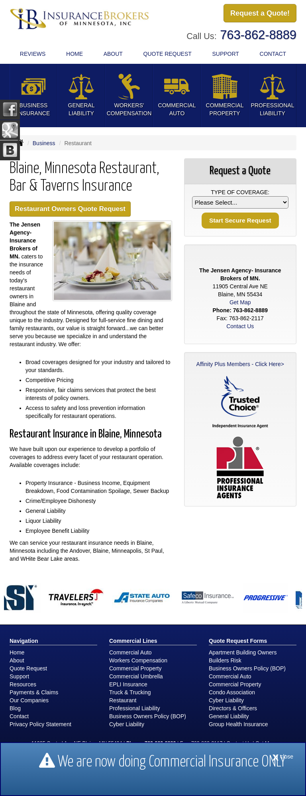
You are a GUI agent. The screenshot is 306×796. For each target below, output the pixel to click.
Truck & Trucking (130, 692)
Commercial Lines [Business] (133, 641)
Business (44, 143)
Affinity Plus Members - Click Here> (240, 364)
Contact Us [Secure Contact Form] (240, 326)
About (113, 54)
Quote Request (28, 668)
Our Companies (29, 700)
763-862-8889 (258, 35)
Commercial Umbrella (136, 676)
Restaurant (122, 700)
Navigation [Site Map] (24, 641)
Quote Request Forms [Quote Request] (238, 641)
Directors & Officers (233, 708)
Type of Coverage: (240, 192)
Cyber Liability (126, 724)
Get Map (240, 302)
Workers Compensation (138, 660)
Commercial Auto (130, 652)
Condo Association (232, 692)
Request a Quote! (260, 13)
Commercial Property (135, 668)
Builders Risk (225, 660)
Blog (15, 708)
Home (74, 54)
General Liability (229, 716)
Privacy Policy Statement (40, 724)
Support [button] (225, 54)
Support (19, 676)
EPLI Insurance (128, 684)
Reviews (33, 54)
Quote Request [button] (167, 54)
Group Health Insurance (238, 724)
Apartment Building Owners (243, 652)
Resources (23, 684)
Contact (273, 54)
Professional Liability (134, 708)
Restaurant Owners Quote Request (70, 209)
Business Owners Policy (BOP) (147, 716)
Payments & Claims (34, 692)
